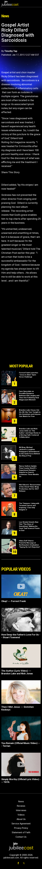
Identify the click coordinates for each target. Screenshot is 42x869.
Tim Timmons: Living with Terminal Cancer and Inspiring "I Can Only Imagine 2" (29, 506)
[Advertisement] (21, 350)
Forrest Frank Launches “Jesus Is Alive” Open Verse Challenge (28, 375)
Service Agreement (21, 823)
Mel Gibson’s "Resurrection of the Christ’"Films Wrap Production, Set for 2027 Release (30, 488)
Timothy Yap (10, 51)
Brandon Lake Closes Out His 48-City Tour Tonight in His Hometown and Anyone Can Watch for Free (30, 413)
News (21, 801)
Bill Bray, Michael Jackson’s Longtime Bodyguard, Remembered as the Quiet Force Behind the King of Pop (29, 451)
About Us (21, 819)
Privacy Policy (21, 828)
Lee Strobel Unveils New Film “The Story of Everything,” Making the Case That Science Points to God (29, 526)
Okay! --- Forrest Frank (13, 601)
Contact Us (21, 837)
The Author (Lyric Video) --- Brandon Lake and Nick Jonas (17, 672)
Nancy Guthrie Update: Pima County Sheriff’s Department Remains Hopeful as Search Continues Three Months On (29, 471)
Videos (21, 814)
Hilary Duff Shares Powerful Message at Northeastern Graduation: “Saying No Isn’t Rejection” (29, 544)
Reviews (21, 806)
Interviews (21, 810)
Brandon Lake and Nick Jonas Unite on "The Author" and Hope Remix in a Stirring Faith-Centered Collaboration (29, 433)
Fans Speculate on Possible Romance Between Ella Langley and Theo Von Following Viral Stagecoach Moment (29, 395)
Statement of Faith (21, 832)
